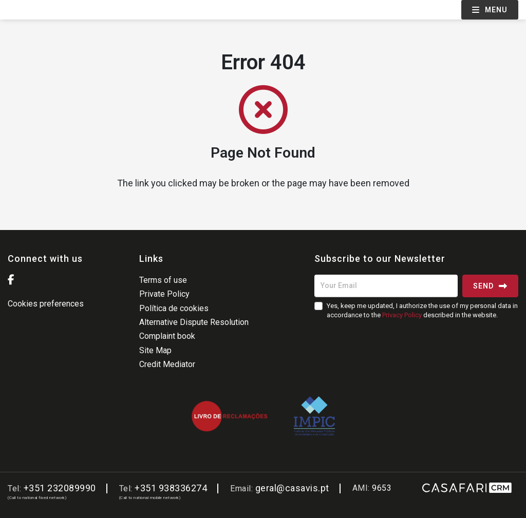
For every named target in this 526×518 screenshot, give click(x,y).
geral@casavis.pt (292, 488)
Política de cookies (174, 308)
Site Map (155, 350)
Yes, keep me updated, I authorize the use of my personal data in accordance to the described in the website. (422, 310)
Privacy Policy (402, 315)
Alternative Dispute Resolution (194, 322)
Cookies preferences (46, 304)
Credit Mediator (167, 364)
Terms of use (163, 280)
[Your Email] (386, 286)
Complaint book (167, 336)
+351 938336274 (171, 488)
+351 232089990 (60, 488)
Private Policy (164, 294)
